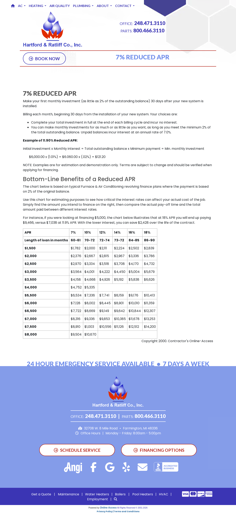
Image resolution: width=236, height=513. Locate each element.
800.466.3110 (148, 30)
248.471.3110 (149, 23)
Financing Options (159, 450)
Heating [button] (36, 6)
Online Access (108, 507)
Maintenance (68, 494)
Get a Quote (41, 494)
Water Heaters (97, 494)
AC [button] (20, 6)
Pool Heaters (142, 494)
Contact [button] (123, 6)
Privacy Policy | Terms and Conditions (118, 511)
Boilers (120, 494)
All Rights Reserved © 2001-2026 (132, 508)
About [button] (103, 6)
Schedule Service (77, 450)
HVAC (163, 494)
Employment (97, 499)
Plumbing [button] (82, 6)
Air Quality (59, 6)
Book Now (44, 58)
